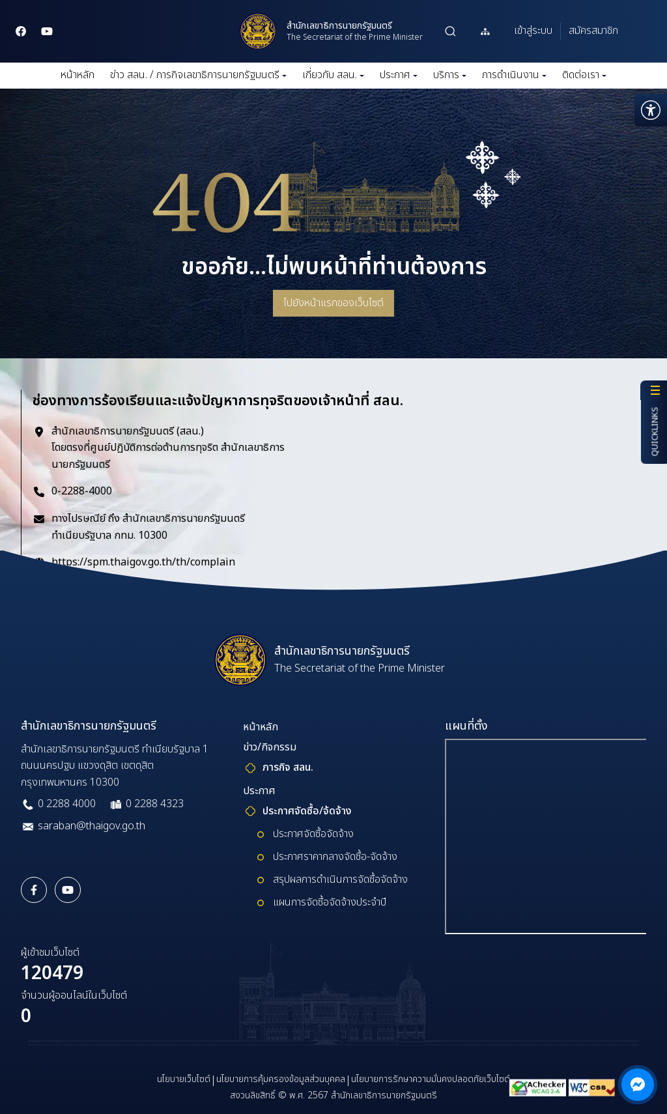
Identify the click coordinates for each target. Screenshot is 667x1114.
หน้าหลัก (77, 75)
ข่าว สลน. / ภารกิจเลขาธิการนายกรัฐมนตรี (198, 75)
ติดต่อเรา (584, 75)
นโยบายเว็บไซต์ (183, 1079)
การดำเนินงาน (514, 75)
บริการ (449, 75)
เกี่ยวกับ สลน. (333, 75)
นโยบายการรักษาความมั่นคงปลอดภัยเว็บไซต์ (430, 1079)
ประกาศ (399, 75)
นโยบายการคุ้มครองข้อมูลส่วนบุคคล (280, 1079)
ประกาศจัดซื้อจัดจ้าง (313, 834)
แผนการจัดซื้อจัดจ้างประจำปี (329, 902)
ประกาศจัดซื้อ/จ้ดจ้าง (307, 811)
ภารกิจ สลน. (288, 767)
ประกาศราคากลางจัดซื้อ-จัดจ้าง (335, 856)
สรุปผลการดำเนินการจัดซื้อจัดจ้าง (340, 879)
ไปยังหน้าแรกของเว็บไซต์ (333, 303)
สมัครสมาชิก (593, 30)
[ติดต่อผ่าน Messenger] (637, 1084)
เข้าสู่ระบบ (533, 30)
